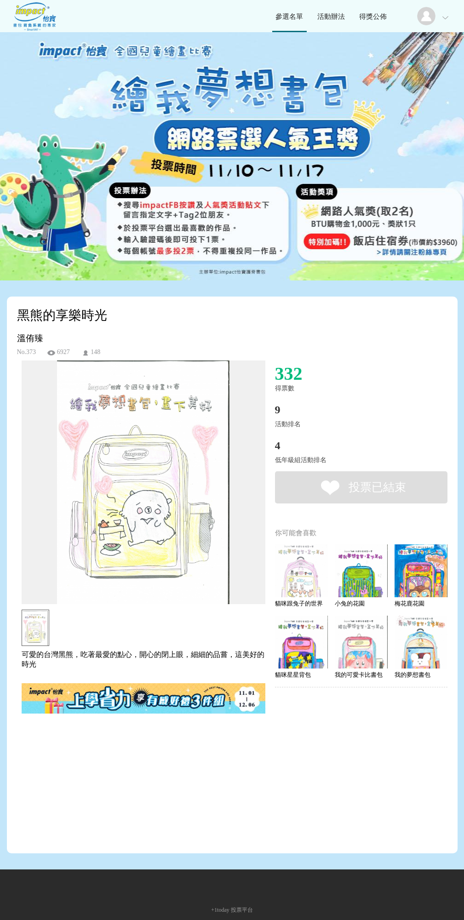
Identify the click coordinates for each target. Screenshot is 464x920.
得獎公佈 (373, 16)
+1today (220, 910)
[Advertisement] (129, 757)
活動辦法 (331, 16)
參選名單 (289, 16)
